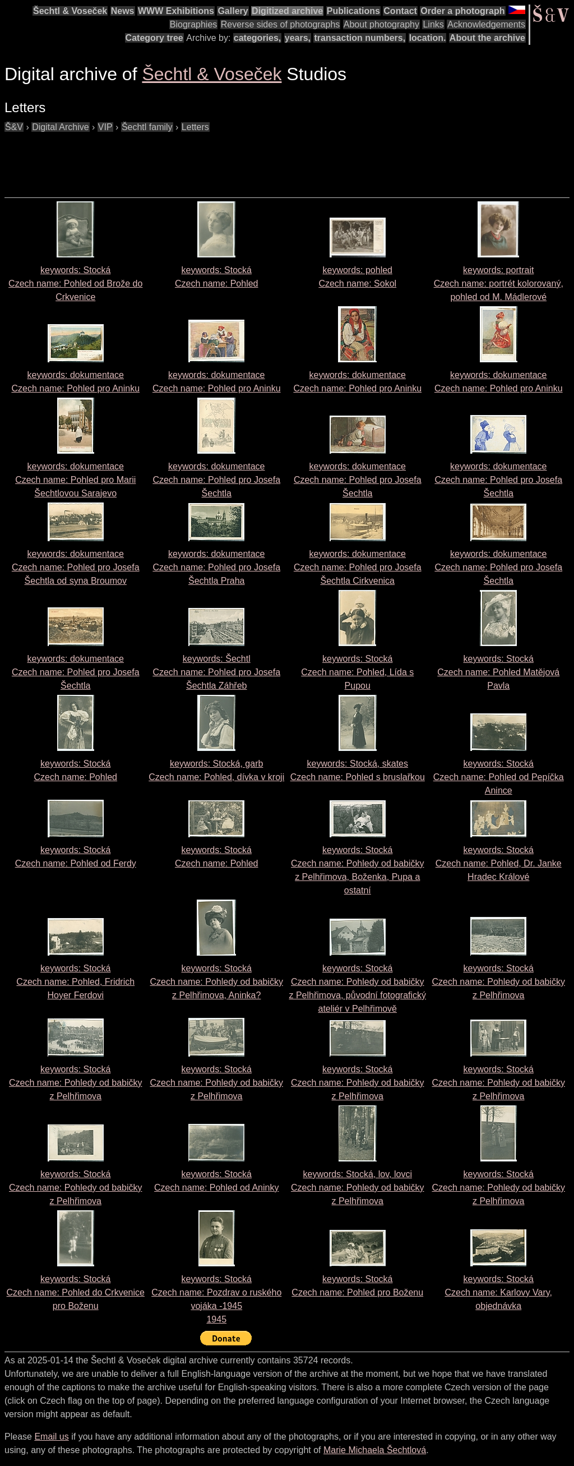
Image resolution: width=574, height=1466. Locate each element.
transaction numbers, (359, 38)
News (123, 11)
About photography (381, 24)
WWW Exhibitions (176, 11)
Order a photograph (462, 11)
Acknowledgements (486, 24)
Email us (51, 1436)
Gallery (232, 11)
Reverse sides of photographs (280, 24)
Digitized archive (287, 11)
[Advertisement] (208, 159)
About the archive (487, 38)
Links (433, 24)
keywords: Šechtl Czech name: (216, 672)
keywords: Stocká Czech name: (75, 283)
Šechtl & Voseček (70, 11)
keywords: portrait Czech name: (498, 283)
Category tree (154, 38)
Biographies (193, 24)
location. (427, 38)
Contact (400, 11)
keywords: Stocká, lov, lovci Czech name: (357, 1187)
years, (298, 38)
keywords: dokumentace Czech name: (75, 480)
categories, (257, 38)
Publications (353, 11)
